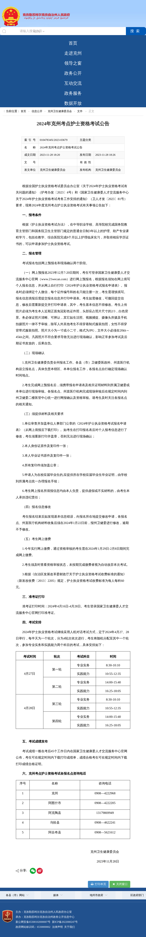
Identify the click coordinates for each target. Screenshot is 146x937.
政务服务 (73, 93)
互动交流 (73, 83)
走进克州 (73, 53)
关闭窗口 (120, 884)
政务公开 (73, 73)
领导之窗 (73, 63)
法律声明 (57, 926)
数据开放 (73, 103)
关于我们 (69, 926)
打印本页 (98, 884)
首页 (73, 43)
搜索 (136, 31)
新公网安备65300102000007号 (33, 921)
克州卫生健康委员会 (60, 111)
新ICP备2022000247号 (64, 921)
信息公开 (37, 111)
